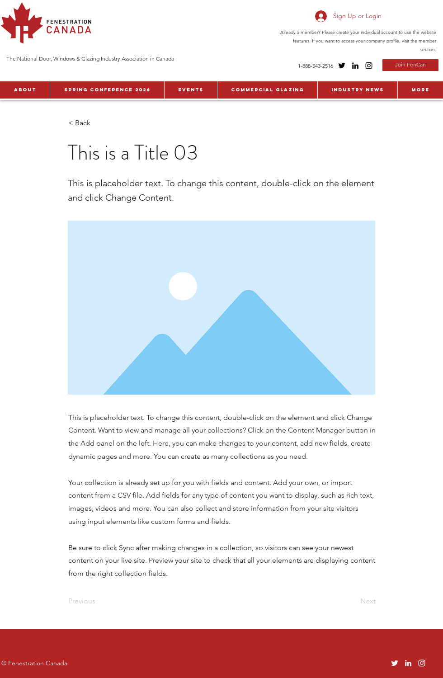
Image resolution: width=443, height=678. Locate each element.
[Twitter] (341, 65)
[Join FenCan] (410, 65)
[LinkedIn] (355, 65)
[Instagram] (368, 65)
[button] (25, 90)
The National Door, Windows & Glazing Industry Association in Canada (90, 58)
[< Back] (98, 123)
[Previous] (98, 601)
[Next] (353, 601)
